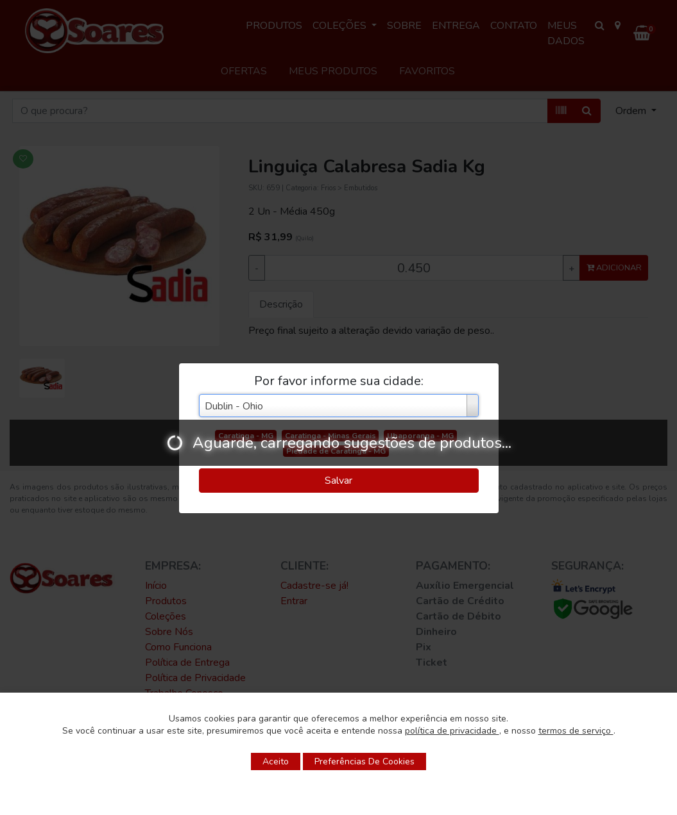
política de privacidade (452, 731)
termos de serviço (575, 731)
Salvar (338, 480)
